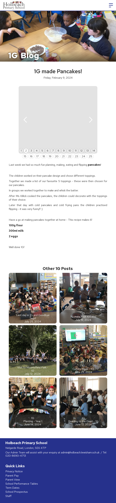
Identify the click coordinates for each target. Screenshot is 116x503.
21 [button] (63, 156)
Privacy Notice (14, 471)
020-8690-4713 (15, 455)
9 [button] (64, 150)
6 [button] (47, 150)
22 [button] (69, 156)
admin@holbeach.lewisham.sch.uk (80, 452)
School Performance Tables (21, 483)
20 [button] (56, 156)
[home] (13, 5)
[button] (111, 5)
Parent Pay (12, 475)
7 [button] (53, 150)
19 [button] (50, 156)
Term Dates (12, 488)
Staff (8, 496)
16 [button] (31, 156)
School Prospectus (16, 492)
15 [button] (25, 156)
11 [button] (76, 150)
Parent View (12, 479)
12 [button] (81, 150)
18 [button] (44, 156)
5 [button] (42, 150)
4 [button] (37, 150)
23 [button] (76, 156)
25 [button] (90, 156)
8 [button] (58, 150)
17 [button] (37, 156)
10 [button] (69, 150)
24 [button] (83, 156)
